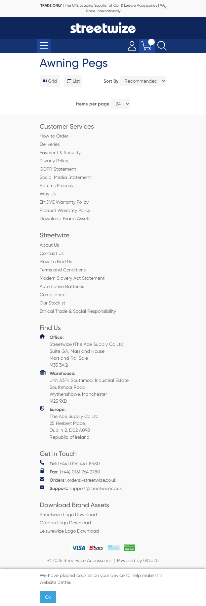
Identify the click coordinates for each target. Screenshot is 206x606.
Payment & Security (60, 152)
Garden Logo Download (65, 522)
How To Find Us (56, 261)
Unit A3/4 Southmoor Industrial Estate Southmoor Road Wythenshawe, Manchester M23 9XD (84, 387)
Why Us (48, 193)
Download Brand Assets (65, 218)
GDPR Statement (58, 169)
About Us (49, 245)
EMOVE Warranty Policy (64, 202)
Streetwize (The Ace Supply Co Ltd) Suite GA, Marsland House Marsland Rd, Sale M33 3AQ (82, 351)
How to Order (54, 136)
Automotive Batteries (62, 286)
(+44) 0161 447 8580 (70, 463)
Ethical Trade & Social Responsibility (78, 311)
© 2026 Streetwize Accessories (79, 560)
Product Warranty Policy (65, 210)
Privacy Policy (54, 160)
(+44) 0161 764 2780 (70, 471)
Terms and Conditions (63, 269)
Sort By (110, 81)
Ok (48, 597)
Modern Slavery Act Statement (72, 278)
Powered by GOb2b (138, 560)
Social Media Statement (65, 177)
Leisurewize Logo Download (69, 531)
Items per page (92, 104)
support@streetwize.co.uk (81, 488)
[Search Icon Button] (162, 46)
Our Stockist (52, 302)
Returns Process (56, 185)
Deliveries (50, 144)
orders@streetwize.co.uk (78, 480)
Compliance (52, 294)
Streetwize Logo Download (68, 514)
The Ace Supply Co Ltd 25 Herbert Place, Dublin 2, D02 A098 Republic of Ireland (69, 423)
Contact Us (51, 253)
